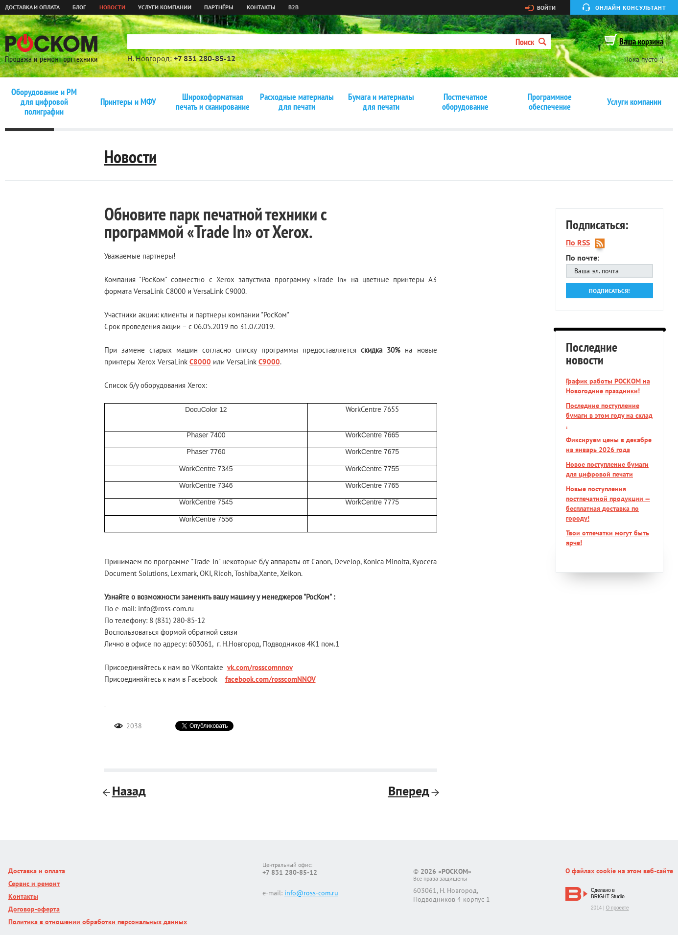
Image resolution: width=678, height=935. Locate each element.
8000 (202, 361)
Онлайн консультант (630, 7)
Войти (546, 8)
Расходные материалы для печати (297, 102)
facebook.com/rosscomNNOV (270, 679)
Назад (125, 791)
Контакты (261, 7)
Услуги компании (164, 7)
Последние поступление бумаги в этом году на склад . (609, 415)
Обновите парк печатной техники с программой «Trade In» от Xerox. (215, 222)
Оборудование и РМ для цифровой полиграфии (44, 102)
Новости (112, 7)
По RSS (578, 243)
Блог (79, 7)
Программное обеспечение (550, 102)
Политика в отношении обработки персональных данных (97, 921)
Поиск (530, 42)
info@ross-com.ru (311, 892)
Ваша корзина (641, 41)
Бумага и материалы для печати (381, 102)
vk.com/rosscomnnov (260, 667)
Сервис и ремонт (34, 883)
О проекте (617, 908)
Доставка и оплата (32, 7)
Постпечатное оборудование (465, 102)
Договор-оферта (34, 909)
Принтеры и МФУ (128, 102)
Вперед (412, 791)
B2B (293, 7)
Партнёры (219, 7)
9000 (271, 361)
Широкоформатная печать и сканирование (213, 102)
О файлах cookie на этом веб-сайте (619, 870)
